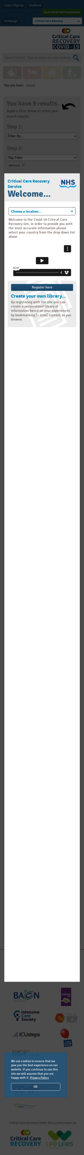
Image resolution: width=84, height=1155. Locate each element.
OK (35, 1087)
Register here (42, 287)
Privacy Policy (39, 1078)
